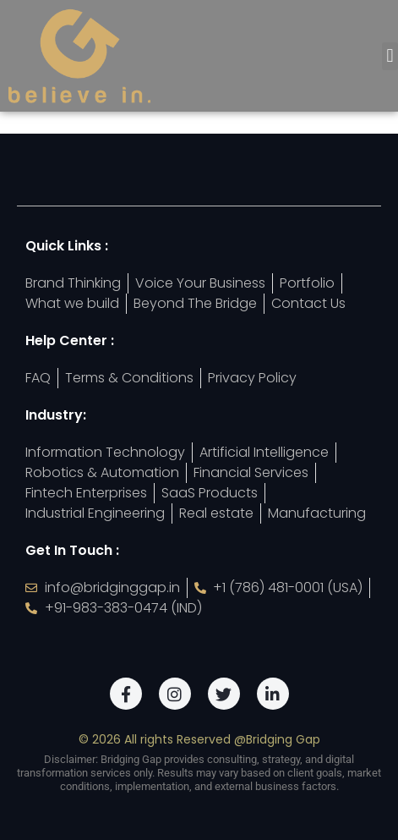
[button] (390, 56)
